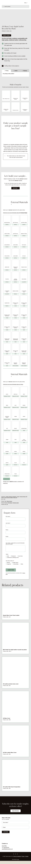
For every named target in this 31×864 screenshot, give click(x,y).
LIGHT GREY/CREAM (24, 440)
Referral (8, 562)
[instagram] (15, 854)
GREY (24, 394)
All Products (9, 502)
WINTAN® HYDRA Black (15, 303)
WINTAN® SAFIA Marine (7, 351)
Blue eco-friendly (15, 363)
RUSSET (15, 428)
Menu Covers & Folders (8, 497)
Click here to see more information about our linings (13, 384)
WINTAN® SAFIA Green (23, 339)
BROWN (24, 405)
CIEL (24, 462)
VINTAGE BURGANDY (15, 279)
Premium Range (23, 496)
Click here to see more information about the (15, 212)
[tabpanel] (15, 74)
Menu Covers (9, 501)
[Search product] (15, 6)
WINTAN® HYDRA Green (24, 315)
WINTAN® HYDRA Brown (15, 327)
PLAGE (15, 473)
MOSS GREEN (15, 244)
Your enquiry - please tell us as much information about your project (15, 543)
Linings (18, 496)
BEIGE (7, 405)
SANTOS (7, 462)
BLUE (15, 405)
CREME (15, 416)
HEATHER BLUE (15, 233)
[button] (15, 65)
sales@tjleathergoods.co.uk (7, 848)
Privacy (23, 856)
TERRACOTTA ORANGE (15, 267)
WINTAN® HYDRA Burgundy (7, 315)
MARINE (24, 451)
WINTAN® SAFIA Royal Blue (23, 351)
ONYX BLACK (24, 244)
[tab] (6, 70)
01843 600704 (6, 847)
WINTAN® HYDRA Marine (15, 315)
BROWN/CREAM (24, 428)
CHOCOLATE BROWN (7, 417)
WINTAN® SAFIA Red (15, 351)
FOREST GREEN (7, 233)
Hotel (8, 556)
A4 (7, 504)
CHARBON (7, 451)
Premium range (16, 502)
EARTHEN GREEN (24, 222)
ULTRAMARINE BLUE (7, 291)
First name (8, 516)
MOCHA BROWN (7, 244)
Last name (8, 523)
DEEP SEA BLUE (15, 222)
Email (7, 536)
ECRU (15, 439)
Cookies (26, 856)
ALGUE (15, 462)
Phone (7, 529)
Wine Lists (15, 497)
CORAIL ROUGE (7, 473)
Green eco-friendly (24, 363)
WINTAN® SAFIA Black (23, 327)
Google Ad (9, 564)
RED (7, 428)
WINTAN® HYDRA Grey (7, 327)
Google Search (15, 562)
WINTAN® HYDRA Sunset (24, 303)
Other (22, 564)
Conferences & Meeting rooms (13, 557)
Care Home (20, 556)
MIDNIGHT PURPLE (24, 233)
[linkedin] (17, 854)
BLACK (7, 394)
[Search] (3, 6)
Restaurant (13, 556)
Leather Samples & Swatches (11, 496)
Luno (18, 859)
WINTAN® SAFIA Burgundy (7, 339)
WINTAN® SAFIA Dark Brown (15, 339)
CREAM (7, 439)
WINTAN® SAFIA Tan (7, 363)
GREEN (24, 416)
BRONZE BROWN (7, 222)
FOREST (15, 451)
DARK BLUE (15, 394)
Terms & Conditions (17, 856)
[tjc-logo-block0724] (10, 1)
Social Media (15, 564)
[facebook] (13, 854)
